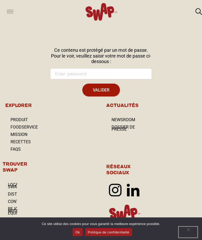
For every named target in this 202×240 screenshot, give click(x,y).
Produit (19, 119)
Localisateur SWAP (12, 185)
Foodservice (24, 127)
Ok (77, 232)
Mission (19, 134)
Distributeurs (12, 194)
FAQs (16, 149)
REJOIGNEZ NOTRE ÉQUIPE (12, 211)
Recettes (21, 141)
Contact (12, 201)
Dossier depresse (123, 128)
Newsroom (123, 119)
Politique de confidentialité (108, 232)
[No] (188, 232)
